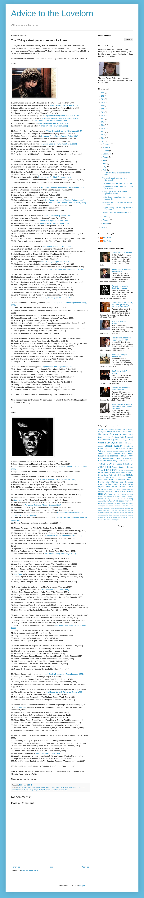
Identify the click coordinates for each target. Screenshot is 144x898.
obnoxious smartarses (120, 515)
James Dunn (60, 787)
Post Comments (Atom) (29, 871)
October (106, 151)
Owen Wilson (110, 477)
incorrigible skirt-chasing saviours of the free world (115, 505)
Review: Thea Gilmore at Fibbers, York (116, 213)
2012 (103, 138)
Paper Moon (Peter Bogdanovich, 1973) (58, 367)
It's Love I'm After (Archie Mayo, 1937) (60, 554)
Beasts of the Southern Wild (111, 437)
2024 (103, 99)
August (106, 157)
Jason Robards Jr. (71, 787)
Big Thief (115, 440)
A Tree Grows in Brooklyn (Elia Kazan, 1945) (60, 118)
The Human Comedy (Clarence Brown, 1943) (64, 692)
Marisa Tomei (114, 473)
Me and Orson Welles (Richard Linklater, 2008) (63, 536)
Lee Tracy (18, 500)
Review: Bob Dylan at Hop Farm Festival (121, 270)
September (107, 154)
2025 (103, 96)
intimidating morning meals (125, 508)
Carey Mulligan (22, 787)
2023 (103, 102)
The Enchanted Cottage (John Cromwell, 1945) (67, 203)
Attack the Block (113, 432)
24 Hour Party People (106, 429)
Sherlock (117, 484)
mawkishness (129, 512)
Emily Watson (41, 787)
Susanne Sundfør (126, 487)
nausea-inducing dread (105, 515)
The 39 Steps (108, 489)
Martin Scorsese (126, 473)
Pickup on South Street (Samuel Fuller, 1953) (59, 136)
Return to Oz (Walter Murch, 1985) (54, 221)
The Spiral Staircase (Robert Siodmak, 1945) (60, 116)
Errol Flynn (127, 453)
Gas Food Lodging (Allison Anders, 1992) (50, 121)
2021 (103, 109)
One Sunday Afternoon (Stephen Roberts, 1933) (64, 200)
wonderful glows (114, 519)
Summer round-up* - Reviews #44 (119, 355)
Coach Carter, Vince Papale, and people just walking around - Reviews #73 (122, 305)
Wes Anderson (109, 494)
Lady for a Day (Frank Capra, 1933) (57, 297)
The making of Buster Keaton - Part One (117, 183)
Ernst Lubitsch (113, 453)
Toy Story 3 (109, 491)
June (105, 164)
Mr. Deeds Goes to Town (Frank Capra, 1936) (58, 144)
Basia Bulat (128, 435)
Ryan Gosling (104, 484)
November (107, 147)
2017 (103, 122)
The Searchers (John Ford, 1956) (55, 590)
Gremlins (107, 458)
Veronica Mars (120, 492)
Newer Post (16, 867)
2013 (103, 135)
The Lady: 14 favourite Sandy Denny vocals (120, 287)
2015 (103, 128)
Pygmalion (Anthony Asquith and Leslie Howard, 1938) (63, 187)
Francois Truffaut (118, 456)
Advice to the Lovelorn (52, 13)
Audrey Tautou (127, 432)
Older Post (85, 867)
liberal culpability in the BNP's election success (114, 510)
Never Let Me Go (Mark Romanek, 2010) (54, 177)
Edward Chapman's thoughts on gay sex (114, 451)
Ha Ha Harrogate (128, 458)
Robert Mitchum (17, 790)
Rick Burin (107, 238)
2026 (103, 93)
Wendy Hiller (63, 790)
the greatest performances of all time (46, 790)
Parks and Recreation (124, 477)
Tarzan (100, 489)
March (105, 217)
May (104, 167)
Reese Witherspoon (117, 480)
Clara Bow (120, 448)
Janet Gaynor (106, 463)
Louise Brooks (103, 473)
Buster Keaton (113, 445)
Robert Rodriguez (126, 482)
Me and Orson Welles (105, 475)
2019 (103, 115)
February (106, 220)
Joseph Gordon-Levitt (120, 467)
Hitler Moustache (128, 461)
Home (51, 867)
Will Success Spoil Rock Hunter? (115, 496)
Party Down (102, 479)
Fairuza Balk (103, 456)
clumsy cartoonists (114, 503)
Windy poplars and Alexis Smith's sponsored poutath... (114, 193)
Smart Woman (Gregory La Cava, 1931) (60, 351)
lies (132, 510)
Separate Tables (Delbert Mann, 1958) (54, 223)
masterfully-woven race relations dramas (111, 512)
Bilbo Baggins (124, 440)
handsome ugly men (127, 503)
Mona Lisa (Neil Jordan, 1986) (48, 753)
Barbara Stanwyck (109, 434)
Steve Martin (111, 487)
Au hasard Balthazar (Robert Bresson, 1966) (43, 505)
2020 (103, 112)
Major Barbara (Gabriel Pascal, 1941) (65, 105)
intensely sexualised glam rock (107, 508)
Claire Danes (109, 449)
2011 (103, 141)
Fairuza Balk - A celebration (122, 253)
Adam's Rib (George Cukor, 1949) (55, 262)
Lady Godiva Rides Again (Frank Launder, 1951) (63, 674)
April (105, 170)
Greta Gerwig (116, 458)
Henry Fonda (50, 787)
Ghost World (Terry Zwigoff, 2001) (54, 126)
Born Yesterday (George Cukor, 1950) (53, 123)
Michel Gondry (119, 475)
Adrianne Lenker (121, 429)
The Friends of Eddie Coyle (121, 489)
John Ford (104, 466)
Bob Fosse (123, 443)
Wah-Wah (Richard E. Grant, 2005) (57, 246)
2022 (103, 106)
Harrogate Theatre (105, 461)
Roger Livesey (28, 790)
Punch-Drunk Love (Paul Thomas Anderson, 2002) (62, 269)
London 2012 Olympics (126, 470)
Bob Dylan (111, 442)
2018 (103, 119)
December (107, 144)
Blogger (82, 886)
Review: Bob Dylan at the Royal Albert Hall (121, 389)
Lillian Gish (111, 470)
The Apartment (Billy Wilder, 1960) (57, 215)
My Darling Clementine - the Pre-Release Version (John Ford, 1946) (122, 406)
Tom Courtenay (20, 707)
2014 (103, 132)
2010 (103, 227)
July (104, 160)
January (106, 223)
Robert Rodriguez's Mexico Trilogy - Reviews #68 (122, 339)
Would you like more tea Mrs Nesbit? (116, 499)
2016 (103, 125)
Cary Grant (32, 787)
